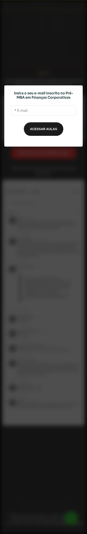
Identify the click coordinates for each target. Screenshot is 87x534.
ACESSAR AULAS (43, 129)
